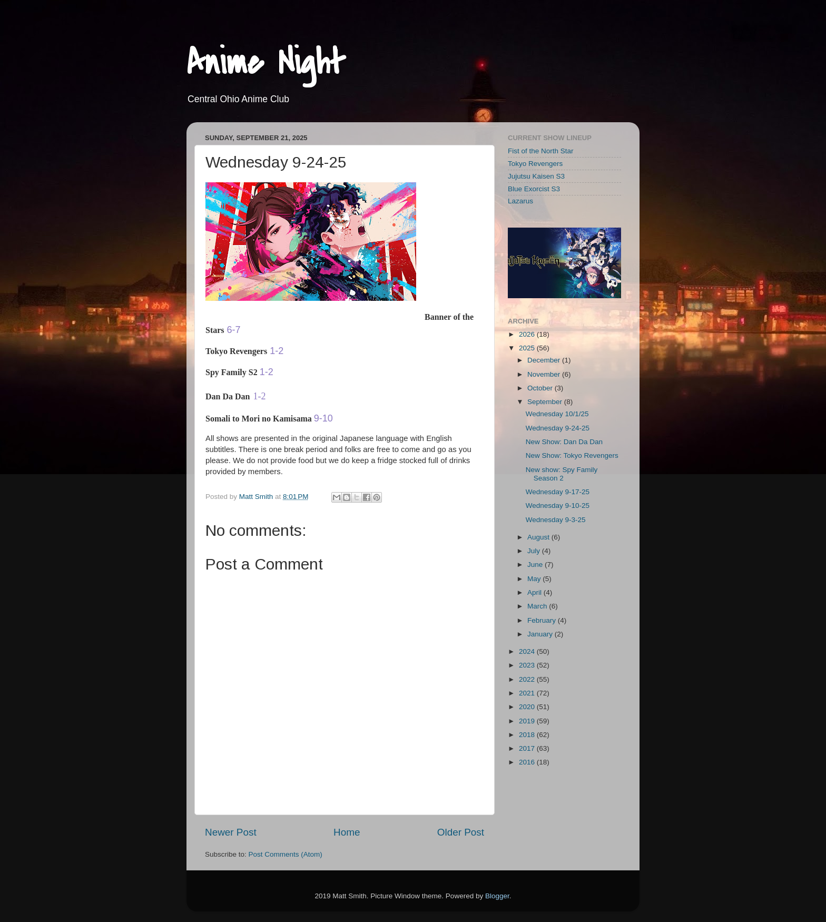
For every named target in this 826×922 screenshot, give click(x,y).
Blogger (497, 896)
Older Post (460, 832)
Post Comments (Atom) (285, 854)
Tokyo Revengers (535, 164)
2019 (528, 721)
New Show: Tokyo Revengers (572, 455)
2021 (528, 693)
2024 (528, 651)
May (535, 579)
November (544, 374)
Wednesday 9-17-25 (557, 492)
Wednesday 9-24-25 (557, 428)
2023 (528, 665)
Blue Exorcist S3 (534, 189)
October (541, 388)
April (535, 592)
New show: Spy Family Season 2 (562, 474)
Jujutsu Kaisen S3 (536, 176)
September (545, 402)
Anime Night (265, 62)
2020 (528, 707)
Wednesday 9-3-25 (556, 520)
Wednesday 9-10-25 (557, 505)
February (542, 620)
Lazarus (520, 201)
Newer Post (231, 832)
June (536, 564)
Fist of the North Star (541, 151)
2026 (528, 334)
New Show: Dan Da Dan (564, 442)
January (541, 634)
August (539, 537)
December (544, 360)
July (534, 551)
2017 (528, 748)
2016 (528, 762)
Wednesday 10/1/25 (557, 414)
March (538, 606)
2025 (528, 348)
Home (346, 832)
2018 (528, 735)
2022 (528, 679)
